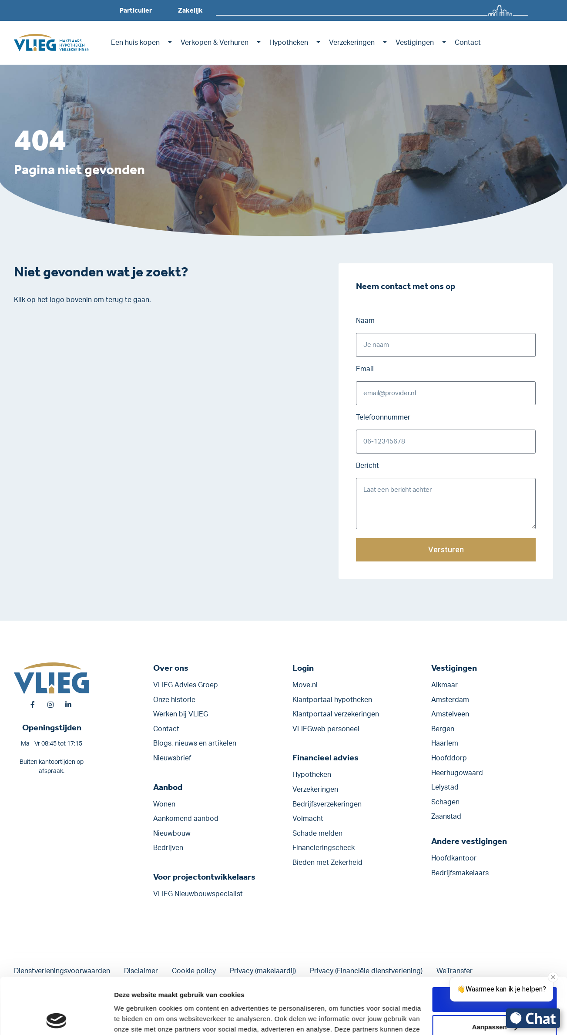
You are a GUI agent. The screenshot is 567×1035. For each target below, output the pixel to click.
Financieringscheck (323, 847)
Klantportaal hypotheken (332, 699)
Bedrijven (168, 847)
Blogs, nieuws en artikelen (194, 743)
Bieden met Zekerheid (327, 862)
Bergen (442, 729)
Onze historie (174, 699)
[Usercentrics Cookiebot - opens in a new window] (56, 1018)
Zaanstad (446, 816)
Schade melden (317, 833)
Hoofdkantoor (453, 858)
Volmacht (307, 818)
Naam (365, 320)
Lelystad (445, 787)
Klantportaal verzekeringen (335, 714)
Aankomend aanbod (185, 818)
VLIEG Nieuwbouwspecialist (198, 894)
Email (365, 369)
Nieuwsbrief (172, 758)
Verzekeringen (352, 42)
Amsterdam (450, 699)
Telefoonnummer (383, 417)
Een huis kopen (135, 42)
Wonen (164, 804)
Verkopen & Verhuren (214, 42)
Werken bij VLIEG (180, 714)
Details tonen (134, 1018)
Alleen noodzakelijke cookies (494, 998)
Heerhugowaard (457, 773)
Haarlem (444, 743)
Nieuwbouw (172, 833)
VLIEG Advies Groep (185, 685)
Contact (468, 42)
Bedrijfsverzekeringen (327, 804)
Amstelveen (450, 714)
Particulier (136, 10)
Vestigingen (415, 42)
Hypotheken (288, 42)
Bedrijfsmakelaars (460, 873)
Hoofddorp (449, 758)
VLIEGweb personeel (325, 729)
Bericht (367, 465)
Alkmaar (444, 685)
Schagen (445, 802)
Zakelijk (190, 10)
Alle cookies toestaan (494, 943)
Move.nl (305, 685)
